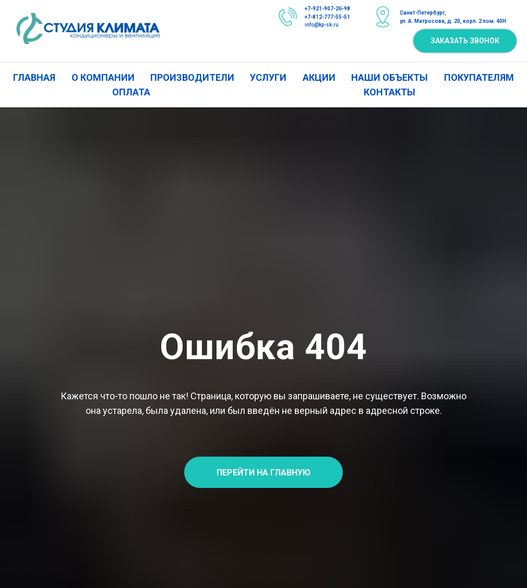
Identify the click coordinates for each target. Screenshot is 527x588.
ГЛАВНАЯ (34, 77)
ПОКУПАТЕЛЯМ (479, 77)
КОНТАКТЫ (389, 92)
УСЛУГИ (268, 77)
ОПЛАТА (131, 92)
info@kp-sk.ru (322, 25)
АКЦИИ (319, 77)
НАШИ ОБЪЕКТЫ (389, 77)
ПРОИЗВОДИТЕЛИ (192, 77)
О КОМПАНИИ (103, 77)
